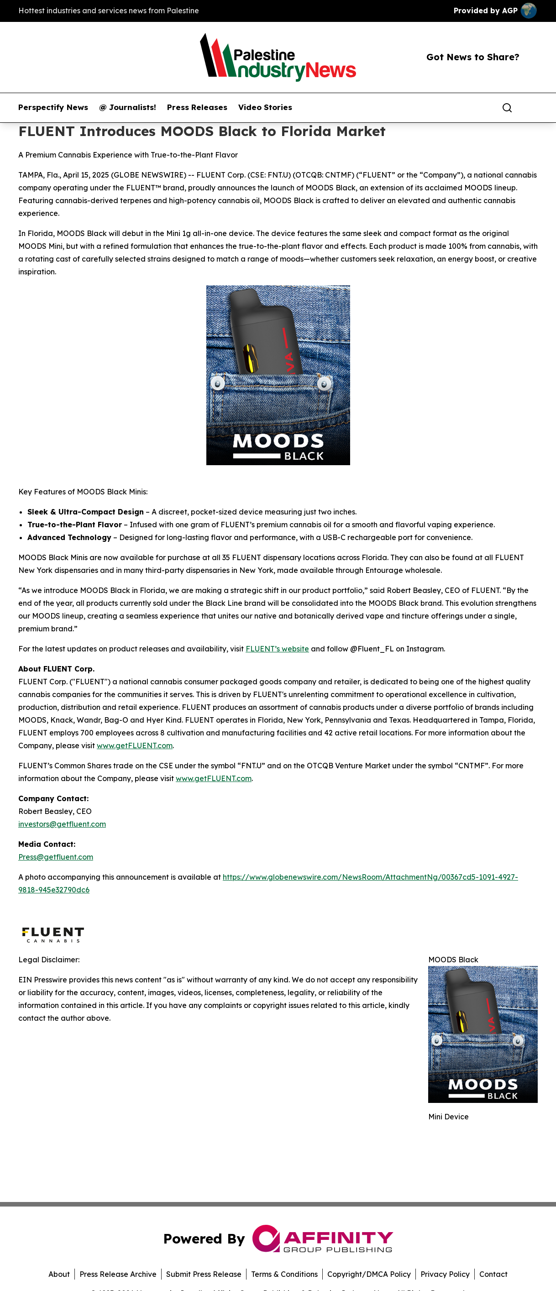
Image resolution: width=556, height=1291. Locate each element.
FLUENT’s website (277, 648)
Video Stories (265, 107)
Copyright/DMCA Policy (369, 1274)
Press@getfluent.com (55, 856)
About (59, 1274)
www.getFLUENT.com (135, 745)
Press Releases (197, 107)
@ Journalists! (127, 107)
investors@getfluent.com (62, 824)
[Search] (507, 107)
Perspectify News (53, 107)
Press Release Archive (118, 1274)
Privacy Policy (445, 1274)
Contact (493, 1274)
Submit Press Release (203, 1274)
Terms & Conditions (284, 1274)
